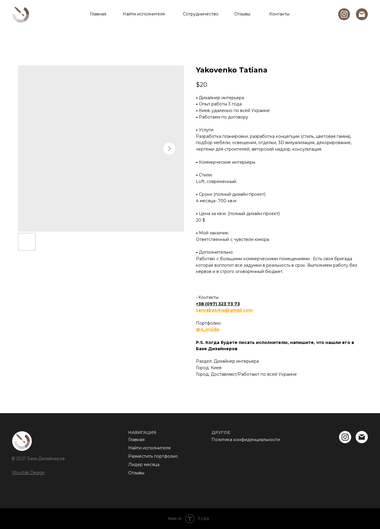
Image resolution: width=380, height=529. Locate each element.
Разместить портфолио (153, 456)
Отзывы (242, 14)
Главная (98, 14)
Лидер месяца (143, 464)
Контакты (279, 14)
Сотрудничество (200, 14)
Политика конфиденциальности (245, 439)
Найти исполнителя (144, 14)
